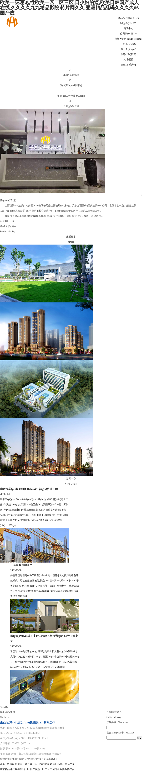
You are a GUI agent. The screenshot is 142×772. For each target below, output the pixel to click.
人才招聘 (128, 59)
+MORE (4, 706)
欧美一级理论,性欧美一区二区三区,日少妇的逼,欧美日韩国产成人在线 (37, 764)
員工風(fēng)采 (128, 49)
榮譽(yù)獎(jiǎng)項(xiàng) (128, 39)
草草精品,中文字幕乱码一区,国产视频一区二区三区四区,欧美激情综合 (37, 769)
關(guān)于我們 (128, 23)
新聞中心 (128, 28)
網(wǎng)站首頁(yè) (128, 18)
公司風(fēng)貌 (128, 44)
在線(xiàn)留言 (128, 54)
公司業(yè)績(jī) (128, 33)
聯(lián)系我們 (128, 64)
